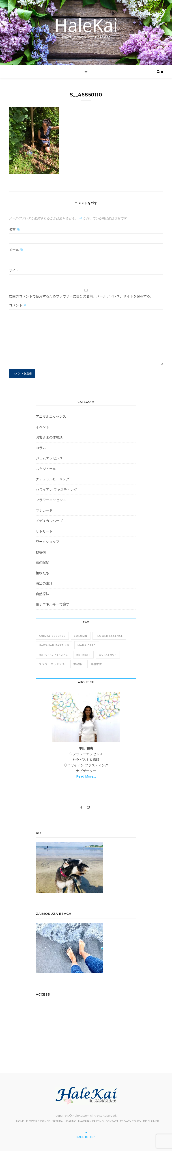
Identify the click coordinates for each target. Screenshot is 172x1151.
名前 (14, 229)
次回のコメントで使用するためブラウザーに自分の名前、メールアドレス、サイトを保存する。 (81, 296)
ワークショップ (47, 541)
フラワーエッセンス (51, 499)
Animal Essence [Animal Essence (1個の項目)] (52, 635)
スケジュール (46, 468)
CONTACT (111, 1121)
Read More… (86, 776)
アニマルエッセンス (51, 416)
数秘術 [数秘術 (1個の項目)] (77, 664)
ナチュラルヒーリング (52, 479)
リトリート (44, 531)
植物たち (42, 573)
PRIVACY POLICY (130, 1121)
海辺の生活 (44, 583)
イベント (42, 427)
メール (16, 249)
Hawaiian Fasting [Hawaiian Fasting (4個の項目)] (54, 645)
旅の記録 (42, 562)
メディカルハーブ (49, 520)
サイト (14, 270)
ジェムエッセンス (49, 458)
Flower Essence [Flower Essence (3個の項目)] (109, 635)
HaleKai (86, 25)
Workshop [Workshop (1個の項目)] (108, 654)
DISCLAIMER (151, 1121)
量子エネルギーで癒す (52, 604)
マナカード (44, 510)
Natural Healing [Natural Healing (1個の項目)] (53, 654)
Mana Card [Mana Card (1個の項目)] (86, 645)
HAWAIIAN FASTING (91, 1121)
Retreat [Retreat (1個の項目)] (83, 654)
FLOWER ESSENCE (38, 1121)
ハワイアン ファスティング (56, 489)
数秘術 (41, 552)
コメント (18, 305)
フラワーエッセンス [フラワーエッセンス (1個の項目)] (52, 664)
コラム (41, 447)
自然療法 (42, 593)
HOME (20, 1121)
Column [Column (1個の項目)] (80, 635)
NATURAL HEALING (64, 1121)
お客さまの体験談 (49, 437)
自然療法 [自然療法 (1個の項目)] (96, 664)
